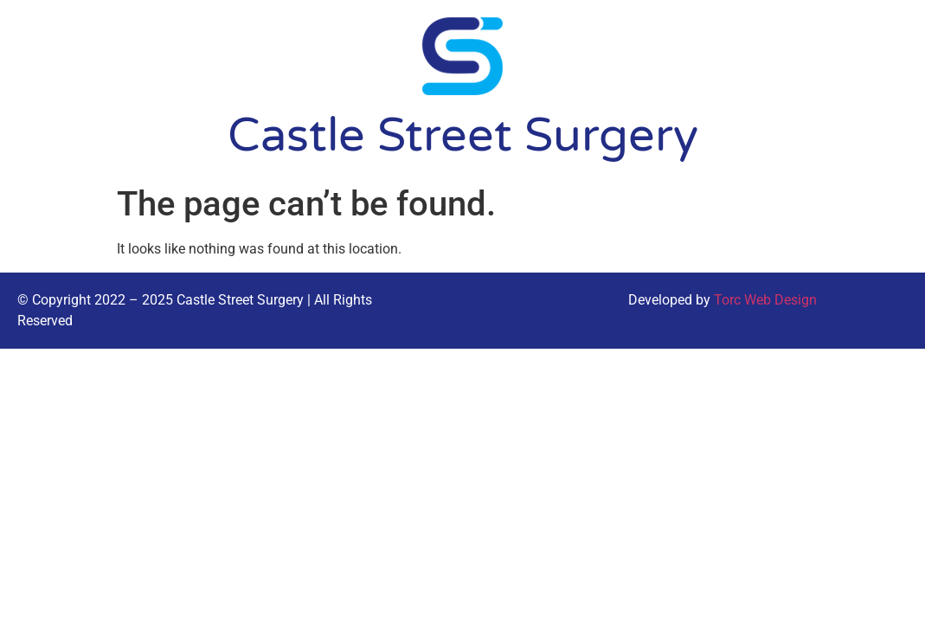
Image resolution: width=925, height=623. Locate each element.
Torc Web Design (765, 300)
